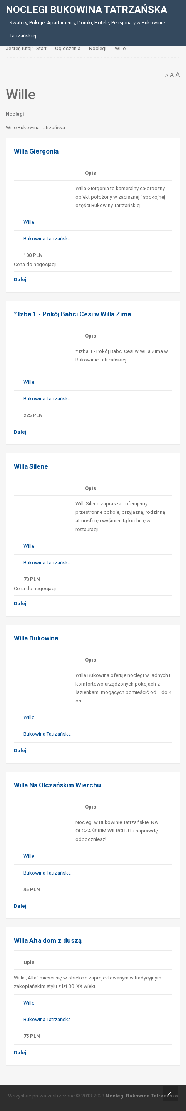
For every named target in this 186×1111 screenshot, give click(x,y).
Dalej (20, 279)
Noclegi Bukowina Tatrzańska (142, 1096)
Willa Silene (31, 466)
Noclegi (15, 114)
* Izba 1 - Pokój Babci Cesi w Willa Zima (72, 314)
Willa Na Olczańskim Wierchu (57, 785)
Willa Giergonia (36, 151)
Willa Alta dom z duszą (48, 940)
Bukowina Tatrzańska (47, 238)
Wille (28, 222)
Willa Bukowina (36, 638)
